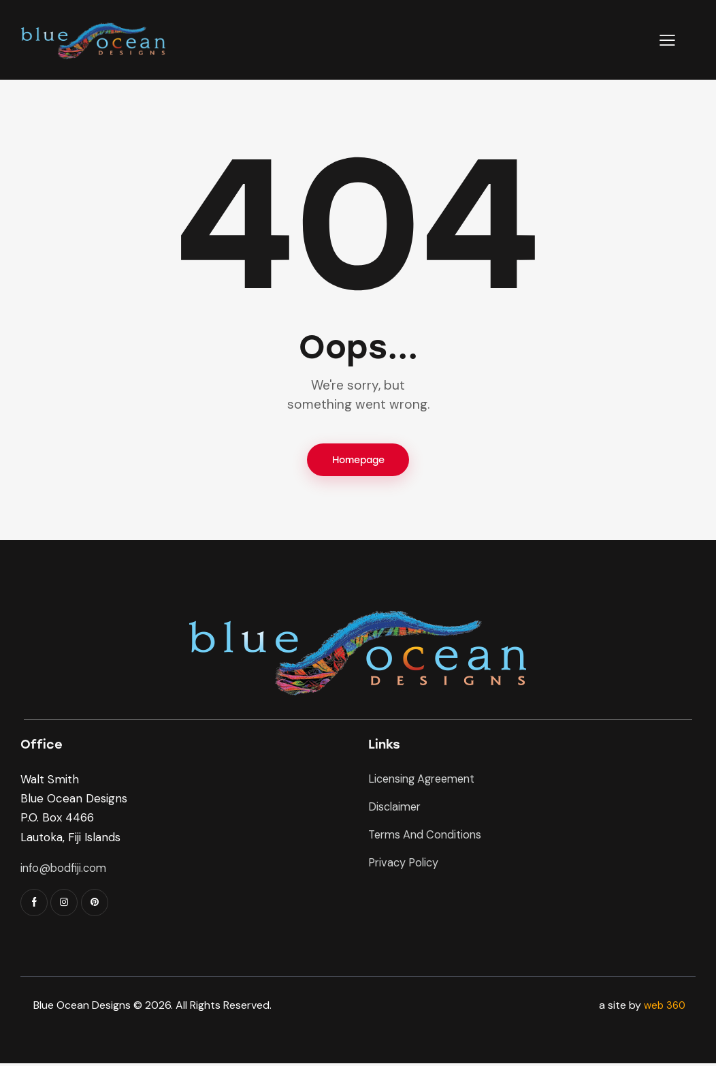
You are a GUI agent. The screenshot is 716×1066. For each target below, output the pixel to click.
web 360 (663, 1007)
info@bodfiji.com (65, 869)
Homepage (358, 461)
